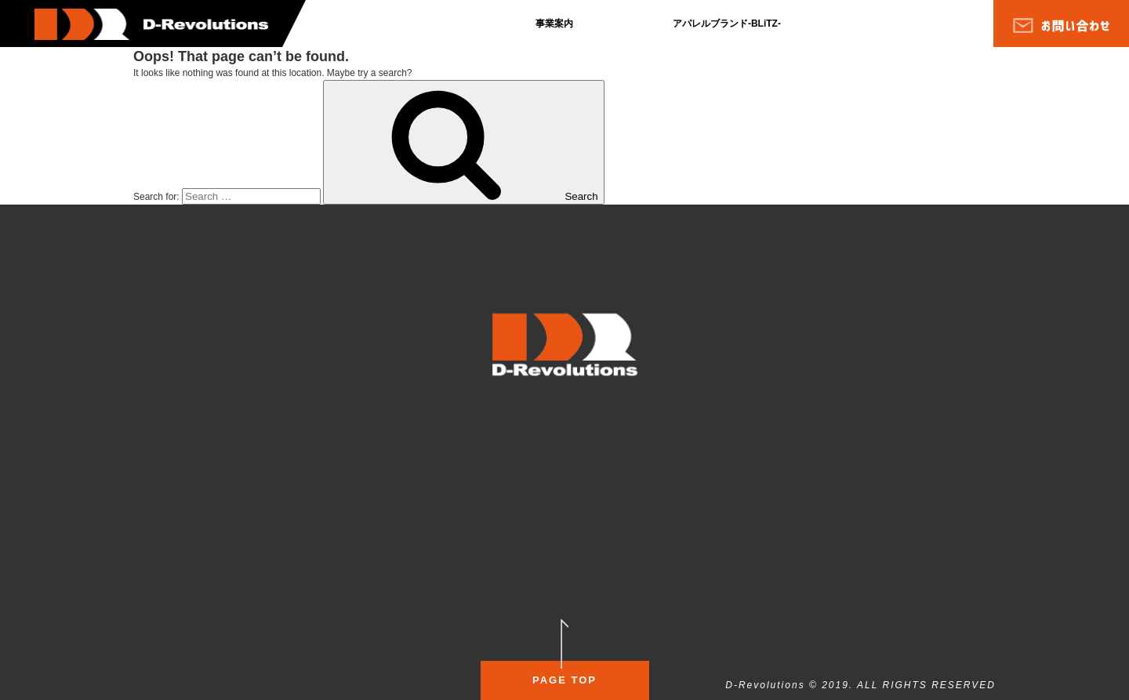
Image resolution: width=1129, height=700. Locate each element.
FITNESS (695, 427)
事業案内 (554, 23)
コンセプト (517, 484)
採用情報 (271, 468)
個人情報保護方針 (410, 433)
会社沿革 (271, 434)
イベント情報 (781, 478)
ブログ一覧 (172, 456)
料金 (581, 478)
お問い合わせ (401, 466)
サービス (513, 496)
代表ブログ (275, 489)
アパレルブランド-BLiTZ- (727, 23)
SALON (510, 431)
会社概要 (168, 497)
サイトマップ (401, 446)
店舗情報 (590, 494)
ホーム (163, 433)
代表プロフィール (290, 449)
